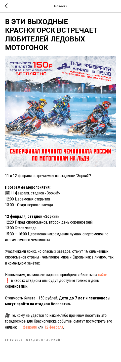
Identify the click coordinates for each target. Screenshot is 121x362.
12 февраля (53, 327)
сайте (102, 274)
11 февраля (27, 327)
